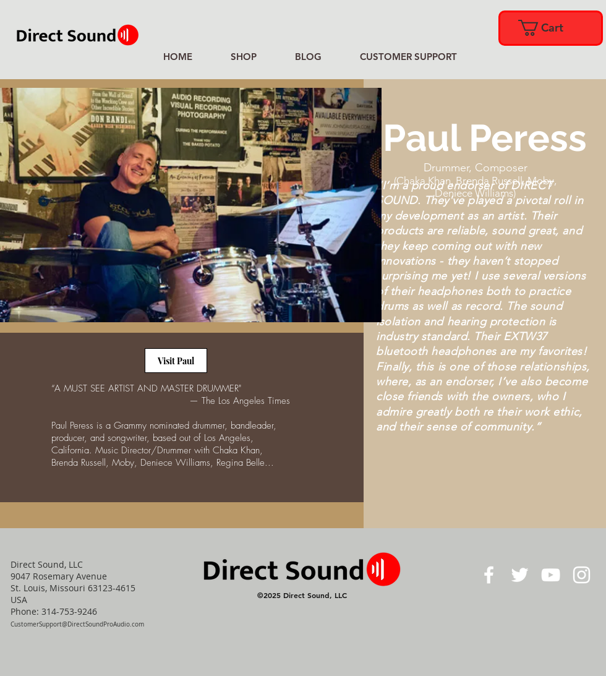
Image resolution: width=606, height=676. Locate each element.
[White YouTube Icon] (550, 574)
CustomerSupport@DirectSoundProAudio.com (77, 624)
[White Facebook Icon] (488, 574)
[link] (549, 28)
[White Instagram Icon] (581, 574)
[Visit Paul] (176, 360)
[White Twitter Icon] (519, 574)
